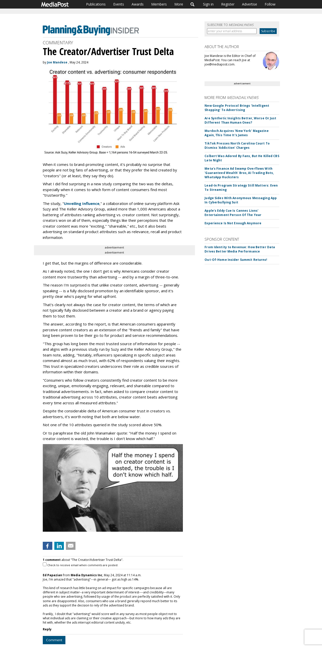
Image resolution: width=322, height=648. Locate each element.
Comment (54, 640)
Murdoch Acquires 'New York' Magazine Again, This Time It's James (236, 133)
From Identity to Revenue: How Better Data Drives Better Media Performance (240, 249)
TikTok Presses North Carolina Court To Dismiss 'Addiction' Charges (237, 145)
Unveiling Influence (81, 203)
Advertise (249, 4)
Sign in (208, 4)
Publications (96, 4)
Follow (270, 4)
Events (118, 4)
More (178, 4)
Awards (138, 4)
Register (227, 4)
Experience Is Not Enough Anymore (233, 223)
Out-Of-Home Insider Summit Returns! (236, 260)
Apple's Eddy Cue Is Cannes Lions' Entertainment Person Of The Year (233, 212)
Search (192, 4)
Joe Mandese (57, 62)
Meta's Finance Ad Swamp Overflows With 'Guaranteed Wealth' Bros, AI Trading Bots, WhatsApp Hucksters (239, 172)
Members (159, 4)
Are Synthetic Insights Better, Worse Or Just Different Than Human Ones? (240, 120)
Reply (47, 629)
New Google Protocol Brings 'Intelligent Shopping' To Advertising (237, 107)
